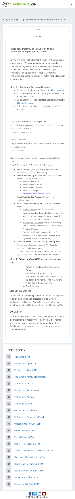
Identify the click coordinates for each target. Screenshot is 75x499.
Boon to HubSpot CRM (24, 430)
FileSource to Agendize (25, 363)
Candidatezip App (26, 103)
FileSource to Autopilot (24, 397)
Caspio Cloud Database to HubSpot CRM (33, 450)
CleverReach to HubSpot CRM (28, 464)
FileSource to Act (22, 357)
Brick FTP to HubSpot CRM (27, 444)
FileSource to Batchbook (25, 410)
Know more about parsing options (36, 194)
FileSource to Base (23, 403)
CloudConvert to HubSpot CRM (29, 470)
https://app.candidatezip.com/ (50, 90)
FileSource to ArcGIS (24, 383)
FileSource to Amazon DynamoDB (30, 377)
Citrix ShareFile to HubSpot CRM (29, 457)
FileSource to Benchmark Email (29, 417)
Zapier (38, 29)
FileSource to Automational (26, 390)
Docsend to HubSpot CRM (26, 484)
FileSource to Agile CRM (25, 370)
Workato (38, 36)
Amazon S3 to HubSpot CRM (28, 424)
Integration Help (10, 19)
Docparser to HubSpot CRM (27, 477)
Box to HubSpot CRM (24, 437)
